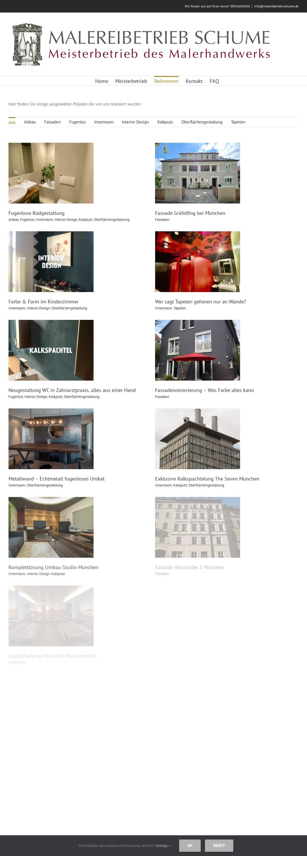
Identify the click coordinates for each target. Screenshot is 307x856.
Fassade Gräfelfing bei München (178, 213)
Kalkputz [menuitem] (165, 122)
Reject (219, 845)
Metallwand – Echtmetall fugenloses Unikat (80, 450)
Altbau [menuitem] (30, 122)
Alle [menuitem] (12, 122)
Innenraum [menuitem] (103, 122)
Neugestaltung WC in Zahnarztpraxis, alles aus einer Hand (72, 376)
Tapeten (191, 293)
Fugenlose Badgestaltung (37, 213)
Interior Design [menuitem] (135, 122)
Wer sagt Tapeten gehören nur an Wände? (212, 287)
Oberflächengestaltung (92, 293)
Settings (163, 845)
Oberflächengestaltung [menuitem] (202, 122)
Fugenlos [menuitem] (77, 122)
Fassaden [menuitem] (52, 122)
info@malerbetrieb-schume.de (276, 6)
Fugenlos (27, 219)
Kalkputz (192, 457)
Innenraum (40, 293)
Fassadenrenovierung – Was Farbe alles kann (192, 376)
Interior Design (61, 293)
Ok (189, 845)
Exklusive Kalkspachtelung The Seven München (219, 450)
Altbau (14, 219)
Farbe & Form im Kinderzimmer (67, 287)
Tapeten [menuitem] (238, 122)
